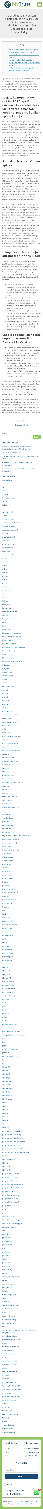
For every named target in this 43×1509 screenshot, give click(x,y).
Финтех (5, 1421)
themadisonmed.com (9, 1336)
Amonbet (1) (6, 551)
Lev (3, 910)
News (4, 1010)
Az (3, 594)
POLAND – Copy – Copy (11, 1220)
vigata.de (5, 1379)
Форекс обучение (8, 1428)
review (4, 1280)
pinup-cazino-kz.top (9, 1177)
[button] (39, 4)
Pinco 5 (5, 1120)
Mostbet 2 (6, 971)
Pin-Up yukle (7, 1099)
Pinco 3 (5, 1113)
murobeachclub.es (8, 992)
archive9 (5, 562)
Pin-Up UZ (6, 1092)
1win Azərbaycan (8, 498)
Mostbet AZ (6, 978)
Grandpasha (6, 814)
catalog (5, 708)
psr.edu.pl (5, 1255)
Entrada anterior (21, 421)
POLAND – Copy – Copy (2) (12, 1223)
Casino (4, 679)
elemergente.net (8, 775)
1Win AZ (5, 494)
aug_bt (4, 579)
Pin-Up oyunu (7, 1088)
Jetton (4, 868)
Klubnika (5, 896)
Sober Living (6, 1302)
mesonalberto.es (8, 949)
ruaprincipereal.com (9, 1284)
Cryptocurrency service (10, 747)
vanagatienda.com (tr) (10, 1372)
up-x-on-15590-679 (10, 1364)
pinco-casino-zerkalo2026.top (13, 1141)
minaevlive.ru (7, 960)
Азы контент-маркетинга (11, 453)
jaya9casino (6, 864)
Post (4, 1230)
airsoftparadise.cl (8, 537)
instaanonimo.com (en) (10, 850)
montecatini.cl (7, 964)
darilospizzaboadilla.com (11, 750)
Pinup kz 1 (6, 1166)
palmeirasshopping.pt (10, 1049)
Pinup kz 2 (6, 1170)
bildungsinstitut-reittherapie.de (13, 647)
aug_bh (5, 576)
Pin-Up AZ (6, 1074)
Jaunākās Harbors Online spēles (20, 60)
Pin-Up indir (6, 1081)
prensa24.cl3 (7, 1245)
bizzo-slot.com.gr (8, 651)
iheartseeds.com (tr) (9, 843)
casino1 (5, 690)
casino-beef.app (8, 686)
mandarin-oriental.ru (9, 932)
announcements (8, 555)
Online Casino (7, 1028)
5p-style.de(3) (7, 512)
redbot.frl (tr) (7, 1270)
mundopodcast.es (8, 985)
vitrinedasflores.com (9, 1382)
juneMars (5, 885)
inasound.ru (6, 846)
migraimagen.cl (7, 956)
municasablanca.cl (8, 989)
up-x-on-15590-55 (9, 1361)
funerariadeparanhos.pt (10, 807)
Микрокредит (7, 1411)
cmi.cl (4, 729)
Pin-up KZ (6, 1085)
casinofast (6, 700)
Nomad (5, 1021)
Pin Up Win (6, 1067)
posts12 (5, 1234)
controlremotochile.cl (10, 743)
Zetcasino (5, 1404)
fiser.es (5, 793)
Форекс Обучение (8, 1432)
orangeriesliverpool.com (11, 1031)
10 (3, 487)
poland (4, 1213)
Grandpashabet (7, 818)
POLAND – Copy (8, 1216)
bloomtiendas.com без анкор (12, 661)
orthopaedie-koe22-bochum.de (13, 1035)
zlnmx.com (6, 1407)
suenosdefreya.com (9, 1316)
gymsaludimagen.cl (9, 825)
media (4, 939)
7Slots (4, 515)
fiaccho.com (6, 786)
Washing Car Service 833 (11, 1389)
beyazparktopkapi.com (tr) (11, 636)
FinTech (5, 789)
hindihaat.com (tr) (8, 832)
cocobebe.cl (6, 732)
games (4, 811)
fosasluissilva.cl (8, 804)
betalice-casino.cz (8, 619)
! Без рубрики (7, 480)
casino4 (5, 697)
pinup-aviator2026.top (10, 1173)
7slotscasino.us (8, 519)
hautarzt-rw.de (7, 829)
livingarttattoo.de (8, 921)
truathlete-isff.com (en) (11, 1347)
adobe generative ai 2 (10, 530)
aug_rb (4, 583)
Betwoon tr (6, 629)
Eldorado (5, 768)
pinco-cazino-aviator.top (11, 1145)
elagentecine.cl (7, 764)
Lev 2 (4, 914)
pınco (4, 1209)
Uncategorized (7, 1350)
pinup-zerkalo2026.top (10, 1205)
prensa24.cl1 (7, 1238)
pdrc (4, 1063)
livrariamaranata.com (9, 925)
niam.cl (4, 1017)
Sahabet (5, 1291)
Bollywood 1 (6, 668)
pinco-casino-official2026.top (13, 1138)
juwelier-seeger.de (9, 889)
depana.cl (5, 754)
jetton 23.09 (6, 871)
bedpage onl (6, 608)
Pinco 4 (5, 1117)
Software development (10, 1305)
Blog (4, 654)
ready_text (6, 1266)
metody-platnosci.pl (9, 953)
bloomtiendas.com (8, 658)
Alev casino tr (7, 540)
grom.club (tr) (7, 821)
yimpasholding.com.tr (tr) (11, 1396)
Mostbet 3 (6, 974)
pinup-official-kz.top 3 (10, 1202)
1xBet (4, 505)
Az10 (4, 597)
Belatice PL (6, 615)
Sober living (6, 1298)
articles (5, 569)
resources (5, 1273)
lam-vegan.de (7, 903)
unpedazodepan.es (9, 1354)
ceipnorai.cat (6, 718)
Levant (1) (6, 917)
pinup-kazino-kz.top (9, 1191)
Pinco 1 (5, 1106)
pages (4, 1045)
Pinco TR (5, 1127)
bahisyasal (6, 604)
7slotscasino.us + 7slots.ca (12, 523)
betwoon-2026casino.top (11, 633)
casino (4, 683)
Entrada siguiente (21, 425)
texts (4, 1326)
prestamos (6, 1252)
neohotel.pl (6, 999)
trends (4, 1343)
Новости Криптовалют (10, 1414)
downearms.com (8, 757)
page (4, 1042)
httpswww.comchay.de (10, 839)
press (4, 1248)
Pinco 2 (5, 1109)
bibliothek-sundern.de (10, 644)
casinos (5, 704)
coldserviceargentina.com (11, 736)
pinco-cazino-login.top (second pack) (15, 1152)
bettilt (4, 622)
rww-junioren (7, 1287)
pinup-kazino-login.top (10, 1195)
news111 (5, 1013)
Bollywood (6, 665)
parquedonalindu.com (10, 1056)
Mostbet (5, 967)
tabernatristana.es (8, 1323)
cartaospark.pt (7, 676)
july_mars (5, 882)
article (4, 565)
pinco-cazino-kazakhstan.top (13, 1149)
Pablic (4, 1038)
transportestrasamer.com (11, 1339)
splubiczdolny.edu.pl (9, 1309)
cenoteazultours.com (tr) (11, 722)
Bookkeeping (7, 672)
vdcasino (5, 1375)
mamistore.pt (7, 928)
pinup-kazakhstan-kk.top (11, 1188)
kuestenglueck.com (9, 900)
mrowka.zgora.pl (8, 981)
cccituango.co (7, 711)
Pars (4, 1060)
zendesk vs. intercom (9, 1400)
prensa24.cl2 (7, 1241)
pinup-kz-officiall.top (10, 1198)
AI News (5, 533)
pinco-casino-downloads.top (12, 1131)
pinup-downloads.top (10, 1181)
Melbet (4, 942)
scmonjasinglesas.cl (9, 1294)
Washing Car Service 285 (11, 1386)
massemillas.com (8, 935)
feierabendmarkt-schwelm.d (12, 782)
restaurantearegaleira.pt (11, 1277)
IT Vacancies (6, 853)
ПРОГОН (5, 1418)
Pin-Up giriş (6, 1077)
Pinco (4, 1102)
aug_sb (4, 587)
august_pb (6, 590)
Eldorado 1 (6, 772)
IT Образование (8, 857)
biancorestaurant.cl (9, 640)
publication (6, 1262)
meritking (5, 946)
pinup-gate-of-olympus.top (12, 1184)
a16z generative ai (8, 526)
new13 (4, 1006)
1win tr (5, 501)
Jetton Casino (7, 875)
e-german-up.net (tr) (10, 761)
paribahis (5, 1053)
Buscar (4, 433)
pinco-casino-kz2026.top (11, 1134)
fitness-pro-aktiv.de (9, 796)
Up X (4, 1357)
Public (4, 1259)
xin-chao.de (6, 1393)
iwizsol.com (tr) (8, 861)
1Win (4, 491)
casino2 (5, 693)
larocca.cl (5, 907)
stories (4, 1312)
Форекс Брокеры (8, 1425)
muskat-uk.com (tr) (9, 996)
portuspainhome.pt (9, 1227)
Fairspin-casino (8, 779)
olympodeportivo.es (9, 1024)
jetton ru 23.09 (7, 878)
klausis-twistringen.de (10, 893)
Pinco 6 (5, 1124)
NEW (4, 1003)
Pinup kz (5, 1163)
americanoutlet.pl (8, 547)
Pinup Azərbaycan (8, 1159)
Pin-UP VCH (7, 1095)
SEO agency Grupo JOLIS (26, 1504)
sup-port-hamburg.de (10, 1319)
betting (4, 626)
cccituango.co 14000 (10, 715)
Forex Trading (7, 800)
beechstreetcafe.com (9, 612)
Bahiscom (5, 601)
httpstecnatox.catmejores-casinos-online (17, 836)
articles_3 (5, 572)
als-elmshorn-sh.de (9, 544)
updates (5, 1368)
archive (4, 558)
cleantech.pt (6, 725)
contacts (5, 740)
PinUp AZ (5, 1156)
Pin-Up (5, 1070)
